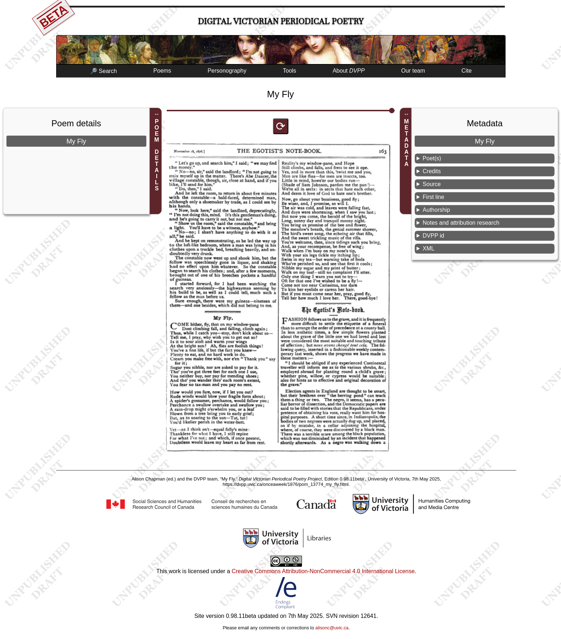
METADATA (407, 142)
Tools (289, 71)
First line (433, 197)
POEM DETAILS (157, 154)
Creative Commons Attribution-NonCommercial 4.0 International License (322, 571)
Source (432, 184)
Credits (432, 171)
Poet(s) (432, 158)
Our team (413, 71)
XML (428, 248)
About (349, 71)
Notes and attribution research (461, 223)
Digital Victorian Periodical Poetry (281, 21)
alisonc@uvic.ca (331, 627)
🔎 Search (103, 71)
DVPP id (433, 236)
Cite (467, 71)
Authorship (436, 210)
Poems (162, 71)
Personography (227, 71)
